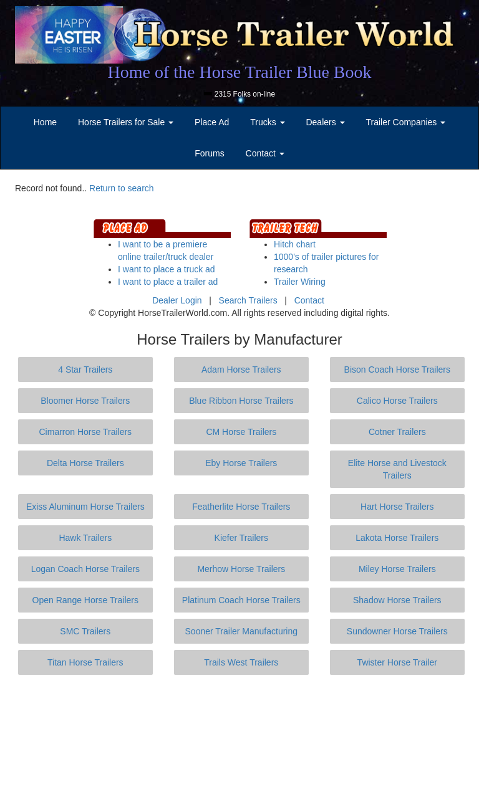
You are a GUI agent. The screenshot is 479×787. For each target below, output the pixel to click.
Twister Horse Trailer (397, 662)
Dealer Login (176, 300)
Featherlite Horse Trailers (241, 507)
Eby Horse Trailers (241, 463)
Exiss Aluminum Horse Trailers (85, 507)
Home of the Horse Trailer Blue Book (239, 72)
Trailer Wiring (300, 282)
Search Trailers (248, 300)
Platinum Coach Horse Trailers (241, 600)
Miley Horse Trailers (397, 569)
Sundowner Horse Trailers (397, 631)
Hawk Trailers (85, 538)
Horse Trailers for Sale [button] (125, 122)
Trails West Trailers (241, 662)
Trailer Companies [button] (406, 122)
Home (45, 122)
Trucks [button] (267, 122)
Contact (309, 300)
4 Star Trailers (85, 369)
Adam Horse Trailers (241, 369)
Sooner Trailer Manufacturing (241, 631)
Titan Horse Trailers (85, 662)
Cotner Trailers (397, 432)
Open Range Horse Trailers (85, 600)
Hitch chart (295, 244)
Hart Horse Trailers (396, 507)
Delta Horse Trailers (85, 463)
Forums (209, 153)
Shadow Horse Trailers (397, 600)
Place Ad (212, 122)
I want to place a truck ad (166, 269)
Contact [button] (265, 153)
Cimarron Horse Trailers (85, 432)
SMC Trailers (85, 631)
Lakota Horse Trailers (397, 538)
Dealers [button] (325, 122)
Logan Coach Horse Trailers (85, 569)
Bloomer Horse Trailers (85, 401)
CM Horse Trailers (241, 432)
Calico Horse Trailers (397, 401)
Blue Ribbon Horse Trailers (241, 401)
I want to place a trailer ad (168, 282)
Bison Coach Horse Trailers (397, 369)
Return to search (121, 188)
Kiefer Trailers (241, 538)
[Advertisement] (242, 731)
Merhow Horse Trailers (241, 569)
